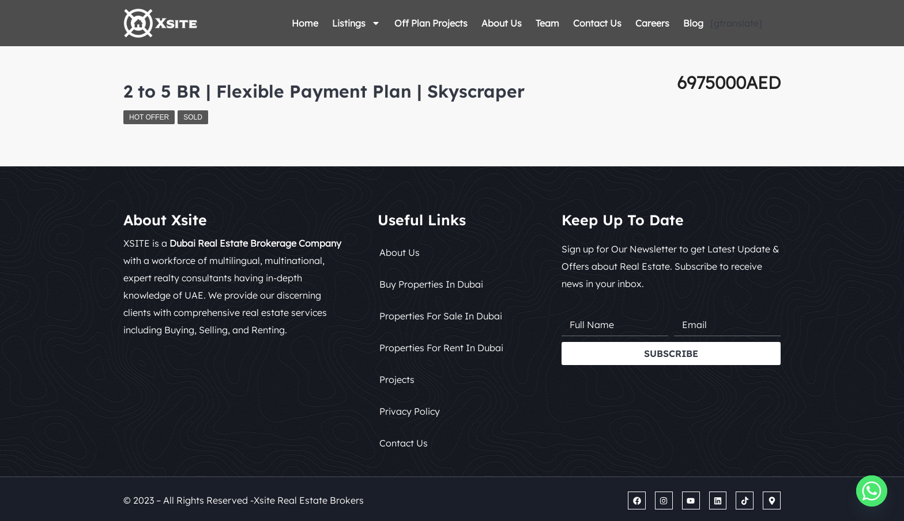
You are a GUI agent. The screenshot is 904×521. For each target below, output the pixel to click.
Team (547, 23)
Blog (693, 23)
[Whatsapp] (871, 491)
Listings (356, 23)
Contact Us (597, 23)
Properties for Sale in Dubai (440, 316)
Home (305, 23)
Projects (397, 379)
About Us (501, 23)
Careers (652, 23)
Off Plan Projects (431, 23)
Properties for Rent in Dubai (441, 347)
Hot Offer (149, 117)
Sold (192, 117)
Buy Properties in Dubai (431, 284)
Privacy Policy (409, 411)
